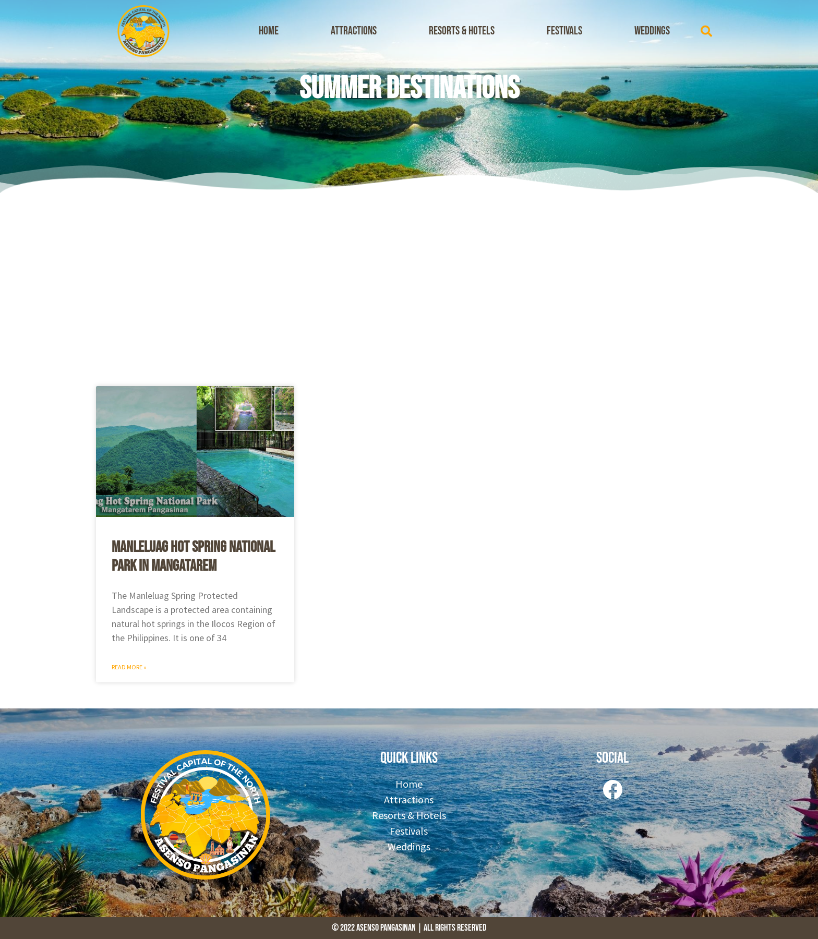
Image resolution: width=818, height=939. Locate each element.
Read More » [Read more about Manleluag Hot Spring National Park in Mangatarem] (129, 667)
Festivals (564, 31)
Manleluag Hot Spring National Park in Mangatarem (193, 556)
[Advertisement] (409, 287)
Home (269, 31)
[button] (706, 31)
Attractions (354, 31)
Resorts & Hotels (462, 31)
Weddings (652, 31)
